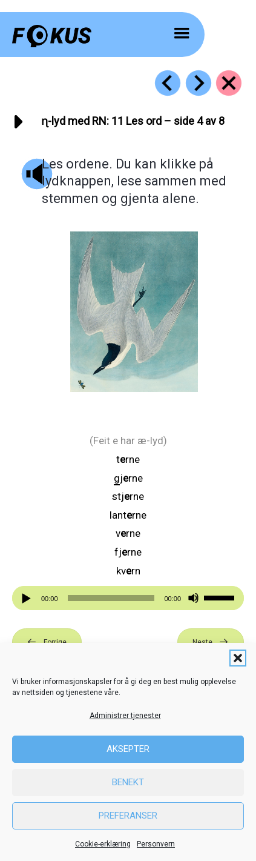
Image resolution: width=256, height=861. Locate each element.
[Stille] (193, 598)
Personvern (156, 844)
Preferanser (128, 815)
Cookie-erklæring (103, 844)
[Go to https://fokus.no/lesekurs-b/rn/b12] (198, 83)
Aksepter (128, 748)
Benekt (128, 782)
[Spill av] (28, 598)
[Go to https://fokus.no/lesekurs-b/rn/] (229, 83)
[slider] (111, 598)
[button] (238, 658)
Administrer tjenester (125, 715)
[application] (128, 598)
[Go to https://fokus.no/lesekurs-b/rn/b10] (168, 83)
